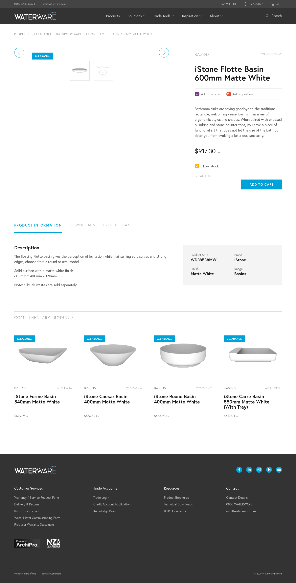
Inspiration (190, 15)
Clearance (43, 34)
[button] (19, 97)
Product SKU (199, 255)
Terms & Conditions (51, 573)
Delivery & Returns (26, 504)
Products (113, 15)
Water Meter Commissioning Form (37, 518)
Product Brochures (176, 497)
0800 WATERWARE (25, 3)
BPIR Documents (175, 511)
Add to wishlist (211, 94)
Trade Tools (162, 15)
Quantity (203, 176)
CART (279, 3)
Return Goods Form (27, 511)
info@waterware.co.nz (54, 3)
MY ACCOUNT (257, 3)
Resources (171, 488)
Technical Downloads (178, 504)
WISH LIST (232, 3)
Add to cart (262, 184)
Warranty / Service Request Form (36, 497)
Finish (195, 269)
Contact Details (237, 497)
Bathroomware (69, 34)
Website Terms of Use (25, 573)
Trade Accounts (105, 488)
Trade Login (101, 497)
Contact (232, 488)
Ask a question (243, 94)
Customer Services (28, 488)
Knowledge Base (104, 511)
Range (238, 269)
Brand (238, 255)
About (214, 15)
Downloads (82, 225)
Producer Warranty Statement (34, 524)
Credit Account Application (111, 504)
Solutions (135, 15)
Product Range (119, 225)
